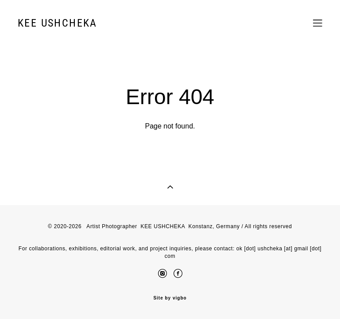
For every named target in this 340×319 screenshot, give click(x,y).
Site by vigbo (169, 298)
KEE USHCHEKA (57, 23)
